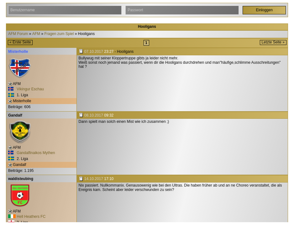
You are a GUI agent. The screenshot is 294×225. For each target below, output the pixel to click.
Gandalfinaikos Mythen (31, 153)
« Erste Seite (20, 42)
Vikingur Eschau (26, 89)
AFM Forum (18, 34)
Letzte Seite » (273, 42)
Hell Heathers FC (26, 216)
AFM (36, 34)
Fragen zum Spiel (59, 34)
